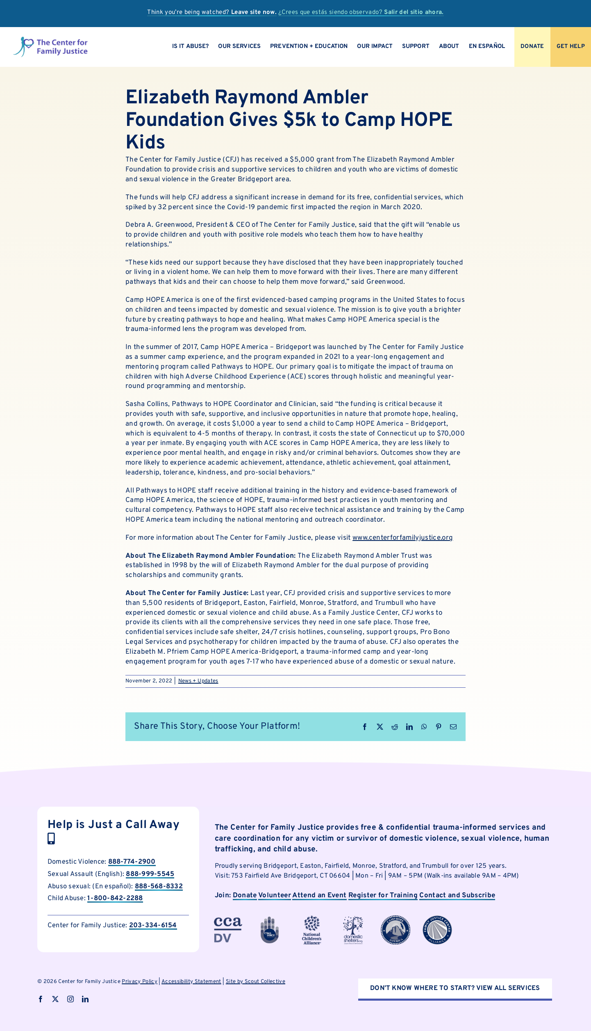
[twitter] (55, 999)
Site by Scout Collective (255, 982)
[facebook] (40, 999)
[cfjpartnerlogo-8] (437, 918)
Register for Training (383, 895)
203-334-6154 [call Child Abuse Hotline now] (153, 925)
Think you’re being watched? (212, 12)
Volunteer (274, 895)
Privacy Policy (139, 982)
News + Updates (198, 681)
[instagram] (70, 999)
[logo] (50, 39)
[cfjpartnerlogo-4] (312, 918)
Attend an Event (319, 895)
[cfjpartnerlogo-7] (395, 918)
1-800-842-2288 (115, 898)
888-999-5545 (150, 874)
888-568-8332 (159, 886)
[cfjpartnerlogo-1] (269, 918)
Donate (245, 895)
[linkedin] (85, 999)
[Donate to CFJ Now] (532, 47)
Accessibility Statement (191, 982)
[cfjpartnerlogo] (353, 918)
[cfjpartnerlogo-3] (228, 918)
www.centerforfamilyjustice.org (402, 538)
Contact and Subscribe (457, 895)
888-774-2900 (132, 862)
